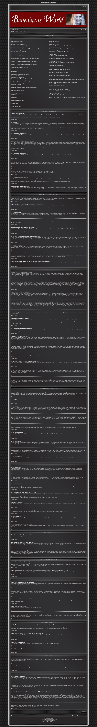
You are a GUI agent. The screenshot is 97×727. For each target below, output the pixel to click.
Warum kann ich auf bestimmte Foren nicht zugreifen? (20, 81)
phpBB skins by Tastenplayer (50, 721)
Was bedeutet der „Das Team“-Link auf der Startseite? (58, 51)
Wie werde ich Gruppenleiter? (54, 47)
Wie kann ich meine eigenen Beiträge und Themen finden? (59, 75)
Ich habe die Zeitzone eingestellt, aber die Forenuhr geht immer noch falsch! (24, 61)
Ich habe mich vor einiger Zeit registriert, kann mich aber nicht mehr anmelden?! (25, 48)
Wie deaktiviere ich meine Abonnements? (56, 85)
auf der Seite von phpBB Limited (48, 678)
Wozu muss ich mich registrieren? (17, 41)
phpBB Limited (14, 231)
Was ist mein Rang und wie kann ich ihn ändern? (19, 67)
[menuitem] (19, 30)
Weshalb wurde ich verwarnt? (16, 84)
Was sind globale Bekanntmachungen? (17, 100)
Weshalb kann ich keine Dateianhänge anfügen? (19, 83)
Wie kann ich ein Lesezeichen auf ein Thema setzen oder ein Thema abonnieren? (63, 82)
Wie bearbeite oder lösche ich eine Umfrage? (18, 80)
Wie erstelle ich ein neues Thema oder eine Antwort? (20, 72)
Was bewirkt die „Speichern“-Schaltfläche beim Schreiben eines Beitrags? (24, 87)
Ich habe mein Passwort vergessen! (17, 50)
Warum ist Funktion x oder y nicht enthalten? (57, 96)
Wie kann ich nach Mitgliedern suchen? (56, 73)
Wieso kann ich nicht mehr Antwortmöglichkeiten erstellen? (21, 78)
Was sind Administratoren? (54, 41)
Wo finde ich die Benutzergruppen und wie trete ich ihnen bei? (60, 45)
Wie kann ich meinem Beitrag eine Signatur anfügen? (20, 75)
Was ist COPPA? (13, 42)
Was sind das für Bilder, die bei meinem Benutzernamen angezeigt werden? (24, 64)
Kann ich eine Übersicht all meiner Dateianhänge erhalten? (59, 90)
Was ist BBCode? (14, 94)
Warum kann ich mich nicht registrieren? (18, 44)
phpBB (45, 719)
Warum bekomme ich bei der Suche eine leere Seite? (58, 72)
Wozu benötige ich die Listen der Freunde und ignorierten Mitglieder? (61, 62)
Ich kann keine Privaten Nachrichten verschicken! (58, 55)
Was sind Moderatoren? (53, 42)
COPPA (75, 142)
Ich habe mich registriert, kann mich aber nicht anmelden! (21, 45)
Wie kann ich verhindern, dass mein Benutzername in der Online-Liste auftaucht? (25, 58)
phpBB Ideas (66, 685)
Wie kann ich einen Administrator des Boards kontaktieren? (59, 99)
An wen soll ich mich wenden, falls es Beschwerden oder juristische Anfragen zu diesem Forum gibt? (67, 97)
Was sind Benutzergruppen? (54, 44)
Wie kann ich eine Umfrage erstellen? (17, 77)
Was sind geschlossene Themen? (16, 104)
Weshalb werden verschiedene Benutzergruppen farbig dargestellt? (61, 48)
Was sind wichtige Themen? (16, 103)
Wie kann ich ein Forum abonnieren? (55, 83)
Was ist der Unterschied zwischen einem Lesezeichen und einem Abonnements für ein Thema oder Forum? (66, 80)
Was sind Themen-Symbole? (16, 106)
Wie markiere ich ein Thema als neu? (17, 90)
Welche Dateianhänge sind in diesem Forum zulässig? (58, 89)
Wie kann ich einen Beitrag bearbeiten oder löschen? (20, 74)
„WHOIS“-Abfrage (22, 694)
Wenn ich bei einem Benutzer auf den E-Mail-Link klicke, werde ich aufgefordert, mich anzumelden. (28, 68)
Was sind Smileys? (14, 97)
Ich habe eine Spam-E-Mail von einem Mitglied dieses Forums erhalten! (61, 58)
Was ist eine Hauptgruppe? (54, 50)
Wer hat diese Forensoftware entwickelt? (56, 94)
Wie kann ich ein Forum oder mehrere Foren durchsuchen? (59, 69)
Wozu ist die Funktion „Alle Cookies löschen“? (19, 53)
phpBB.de (22, 231)
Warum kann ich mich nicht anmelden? (17, 47)
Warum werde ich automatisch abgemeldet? (18, 51)
